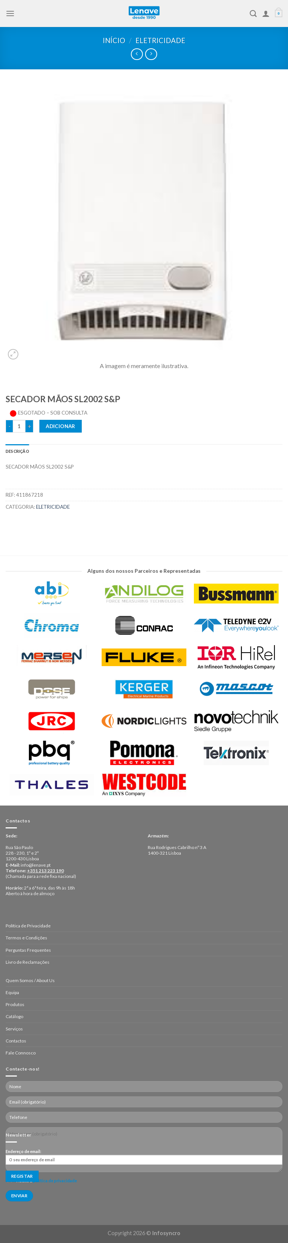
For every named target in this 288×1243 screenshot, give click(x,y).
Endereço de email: (144, 1157)
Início (114, 40)
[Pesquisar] (253, 13)
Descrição (17, 451)
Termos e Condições (26, 937)
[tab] (17, 451)
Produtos (15, 1004)
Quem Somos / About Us (30, 980)
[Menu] (10, 13)
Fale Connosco (21, 1053)
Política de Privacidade (28, 926)
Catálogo (14, 1016)
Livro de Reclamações (28, 962)
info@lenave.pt (36, 865)
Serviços (14, 1029)
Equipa (12, 992)
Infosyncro (166, 1233)
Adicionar (60, 426)
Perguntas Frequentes (28, 950)
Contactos (16, 1041)
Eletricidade (160, 40)
